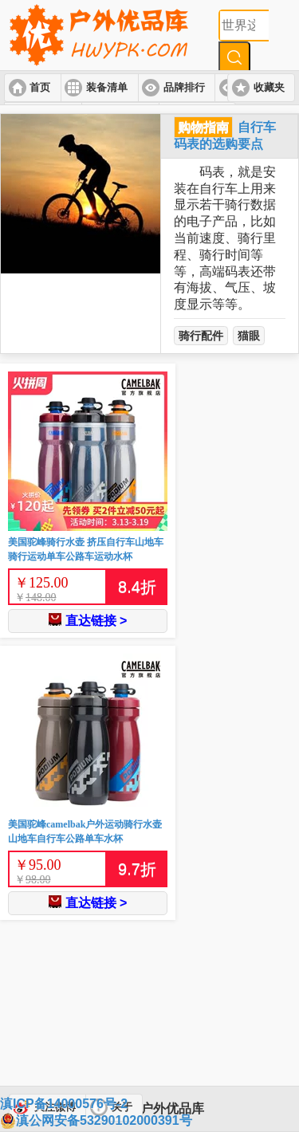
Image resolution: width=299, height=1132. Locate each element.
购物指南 (203, 127)
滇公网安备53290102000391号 (96, 1121)
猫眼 (249, 335)
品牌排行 (184, 87)
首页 (40, 87)
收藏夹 (269, 87)
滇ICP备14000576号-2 (64, 1103)
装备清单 (107, 87)
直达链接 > (88, 620)
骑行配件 (201, 335)
